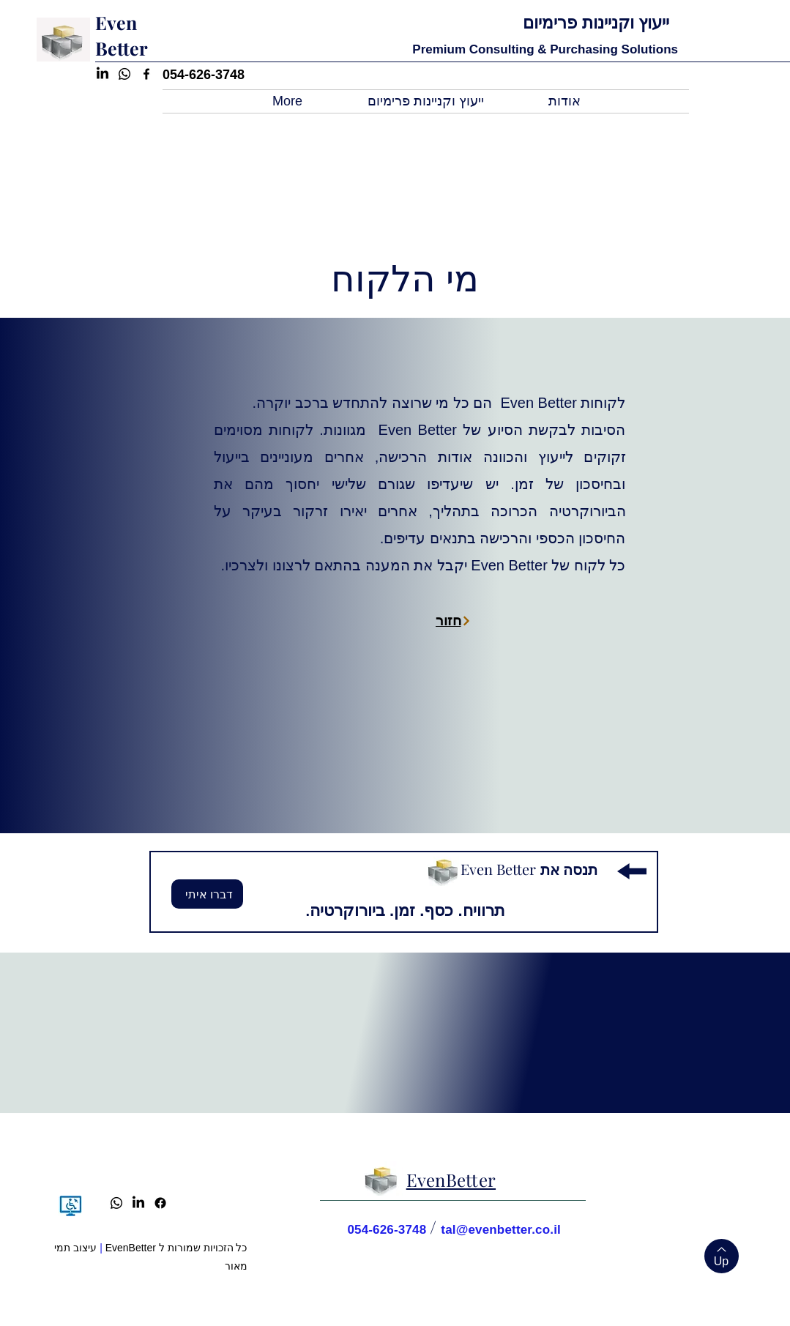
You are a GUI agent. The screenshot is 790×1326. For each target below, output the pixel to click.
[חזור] (453, 620)
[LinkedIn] (138, 1203)
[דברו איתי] (207, 894)
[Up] (721, 1256)
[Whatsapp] (116, 1203)
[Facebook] (160, 1203)
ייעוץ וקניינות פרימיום (596, 22)
